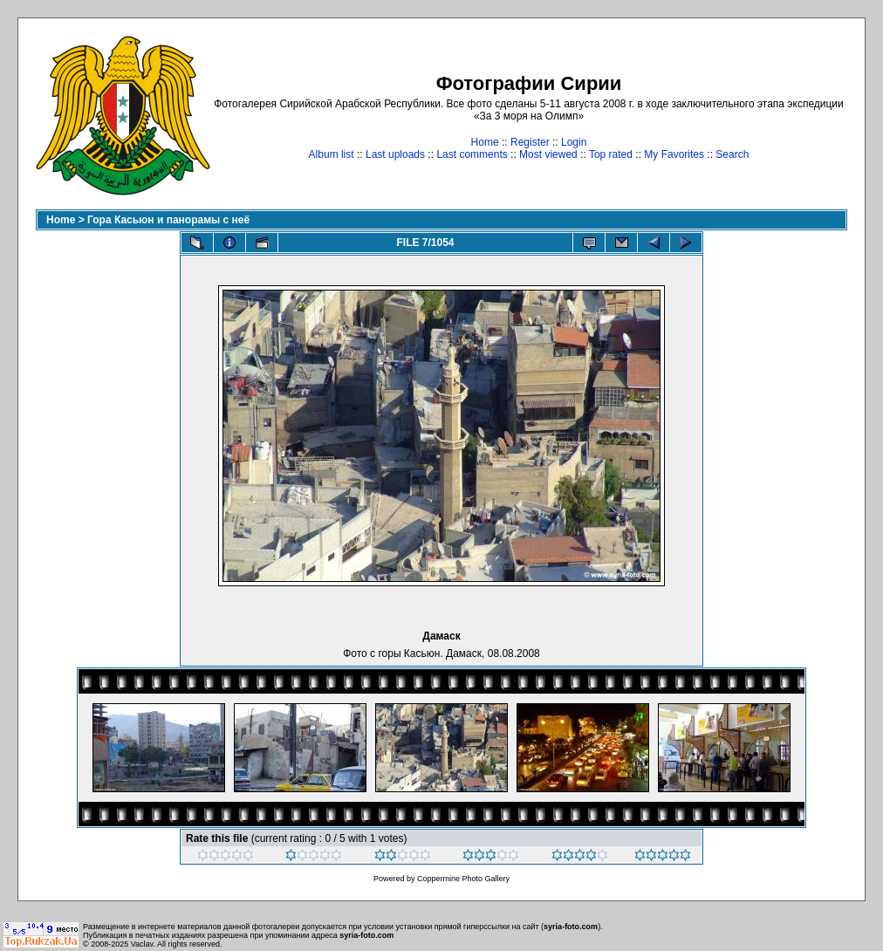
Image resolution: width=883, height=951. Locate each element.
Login (573, 142)
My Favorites (674, 154)
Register (530, 142)
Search (732, 154)
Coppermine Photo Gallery (463, 878)
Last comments (471, 154)
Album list (331, 154)
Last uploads (395, 154)
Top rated (611, 154)
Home (485, 142)
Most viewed (548, 154)
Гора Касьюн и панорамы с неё (168, 220)
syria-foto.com (571, 926)
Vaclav (142, 944)
